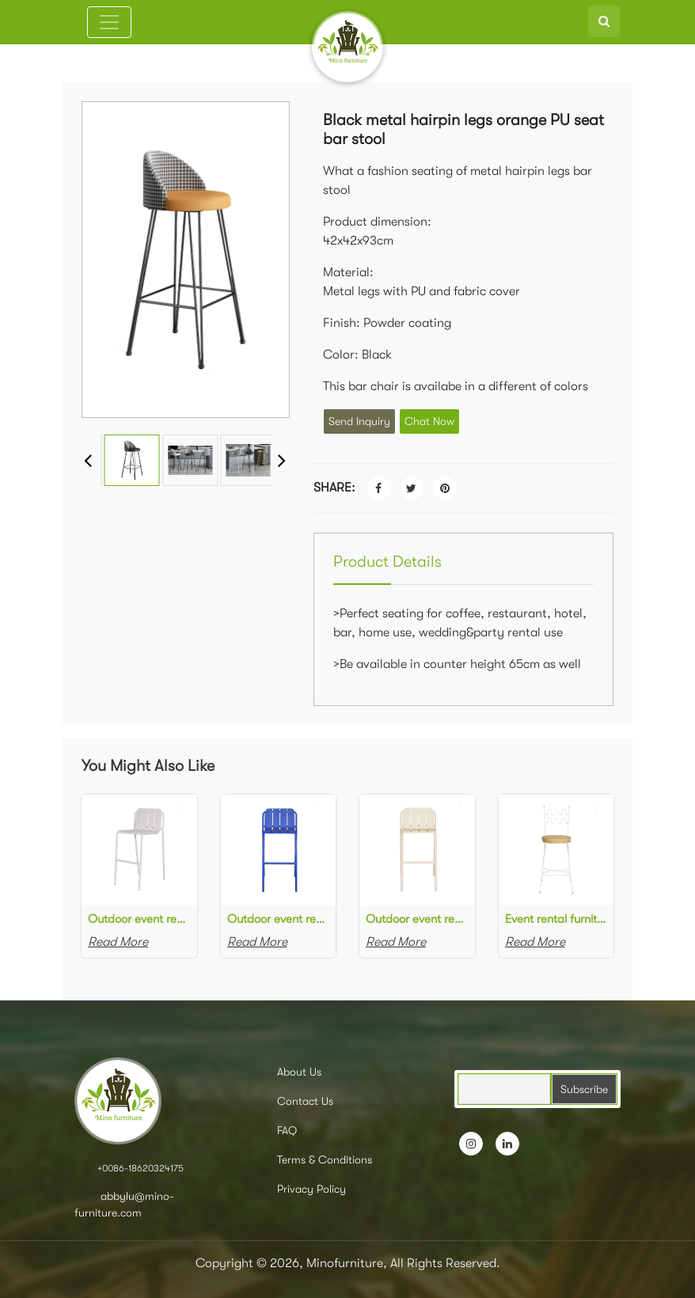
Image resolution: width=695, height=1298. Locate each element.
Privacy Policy (311, 1188)
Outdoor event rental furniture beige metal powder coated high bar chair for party (417, 919)
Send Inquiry (359, 421)
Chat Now (429, 421)
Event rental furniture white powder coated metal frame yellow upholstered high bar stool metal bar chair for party (556, 919)
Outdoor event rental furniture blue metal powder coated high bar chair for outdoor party (278, 919)
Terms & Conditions (324, 1159)
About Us (299, 1071)
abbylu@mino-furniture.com (124, 1204)
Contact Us (305, 1101)
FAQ (287, 1130)
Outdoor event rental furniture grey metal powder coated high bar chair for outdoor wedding (139, 919)
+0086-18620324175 (140, 1168)
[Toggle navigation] (109, 22)
